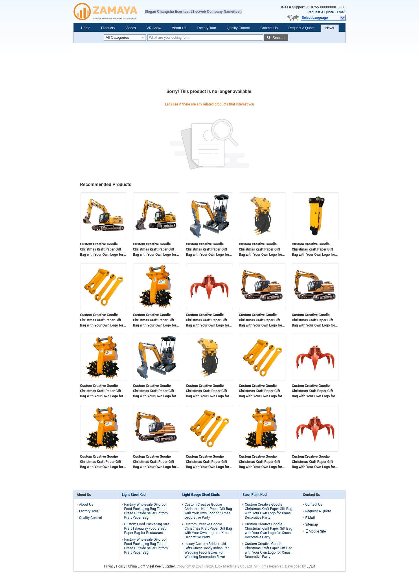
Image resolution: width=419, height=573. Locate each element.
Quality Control (238, 28)
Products (108, 28)
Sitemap (311, 524)
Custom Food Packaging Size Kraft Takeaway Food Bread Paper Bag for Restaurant (146, 528)
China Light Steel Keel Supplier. (152, 566)
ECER (311, 566)
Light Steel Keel (134, 495)
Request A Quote (321, 12)
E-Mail (310, 518)
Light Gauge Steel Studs (201, 495)
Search (278, 38)
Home (85, 28)
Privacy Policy (115, 566)
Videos (130, 28)
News (329, 28)
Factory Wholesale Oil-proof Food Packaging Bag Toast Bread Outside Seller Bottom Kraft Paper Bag (146, 511)
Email (341, 12)
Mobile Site (315, 531)
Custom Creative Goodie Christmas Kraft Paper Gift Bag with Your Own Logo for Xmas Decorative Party (102, 249)
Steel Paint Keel (254, 495)
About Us (179, 28)
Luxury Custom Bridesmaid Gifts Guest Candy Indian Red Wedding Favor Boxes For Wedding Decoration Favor (207, 550)
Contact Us (269, 28)
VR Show (154, 28)
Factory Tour (206, 28)
